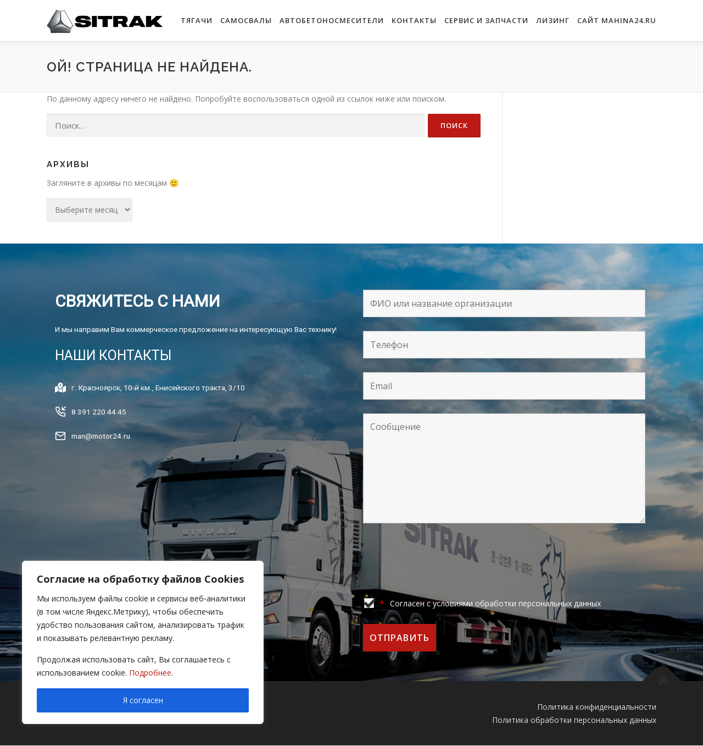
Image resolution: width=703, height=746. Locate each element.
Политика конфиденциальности (596, 706)
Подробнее (150, 672)
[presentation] (446, 562)
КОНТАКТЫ (414, 20)
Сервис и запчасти (486, 20)
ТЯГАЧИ (197, 20)
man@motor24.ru (102, 449)
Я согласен (143, 700)
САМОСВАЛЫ (246, 20)
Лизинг (553, 20)
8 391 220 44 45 (98, 425)
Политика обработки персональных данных (574, 720)
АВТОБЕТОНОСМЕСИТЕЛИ (332, 20)
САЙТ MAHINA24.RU (616, 20)
